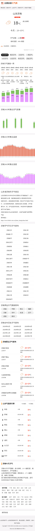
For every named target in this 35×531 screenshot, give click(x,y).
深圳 (7, 504)
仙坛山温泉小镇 (6, 384)
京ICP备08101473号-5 (20, 528)
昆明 (14, 497)
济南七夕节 (9, 271)
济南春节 (9, 238)
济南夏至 (25, 262)
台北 (3, 506)
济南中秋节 (9, 279)
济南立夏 (9, 254)
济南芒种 (9, 262)
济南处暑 (9, 275)
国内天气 (8, 7)
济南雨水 (25, 242)
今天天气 (5, 55)
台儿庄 (6, 445)
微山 (5, 430)
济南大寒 (25, 234)
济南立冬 (9, 291)
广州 (22, 497)
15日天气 (13, 58)
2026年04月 (28, 326)
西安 (22, 504)
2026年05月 (17, 326)
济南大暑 (25, 266)
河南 (19, 490)
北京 (22, 488)
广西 (10, 488)
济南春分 (25, 246)
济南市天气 (20, 7)
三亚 (18, 497)
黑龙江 (4, 490)
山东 (29, 488)
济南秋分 (25, 279)
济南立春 (25, 238)
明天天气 (13, 55)
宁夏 (12, 490)
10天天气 (5, 58)
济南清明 (9, 250)
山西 (16, 490)
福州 (22, 502)
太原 (26, 502)
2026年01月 (28, 329)
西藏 (5, 492)
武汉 (26, 499)
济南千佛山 (5, 357)
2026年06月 (6, 326)
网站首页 (3, 7)
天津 (13, 492)
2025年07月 (28, 336)
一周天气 (29, 55)
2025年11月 (17, 333)
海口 (14, 502)
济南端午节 (26, 258)
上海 (26, 504)
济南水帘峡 (5, 366)
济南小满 (25, 254)
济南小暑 (9, 266)
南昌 (11, 504)
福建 (9, 492)
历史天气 (29, 58)
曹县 (5, 425)
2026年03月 (6, 329)
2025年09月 (6, 336)
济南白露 (25, 275)
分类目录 (10, 3)
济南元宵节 (9, 242)
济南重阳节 (26, 283)
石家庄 (18, 499)
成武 (5, 440)
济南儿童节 (9, 258)
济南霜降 (25, 287)
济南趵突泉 (5, 348)
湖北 (14, 488)
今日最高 (24, 403)
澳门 (23, 490)
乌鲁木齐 (12, 499)
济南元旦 (9, 230)
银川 (7, 506)
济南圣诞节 (9, 299)
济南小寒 (25, 230)
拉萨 (18, 504)
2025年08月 (17, 336)
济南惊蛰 (9, 246)
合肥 (7, 499)
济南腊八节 (9, 234)
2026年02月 (17, 329)
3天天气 (21, 55)
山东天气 (14, 7)
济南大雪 (9, 295)
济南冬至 (25, 295)
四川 (18, 488)
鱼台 (5, 419)
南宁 (10, 497)
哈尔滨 (26, 497)
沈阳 (30, 499)
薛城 (5, 414)
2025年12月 (6, 333)
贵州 (17, 492)
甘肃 (26, 488)
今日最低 (31, 403)
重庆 (8, 490)
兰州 (14, 506)
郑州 (22, 499)
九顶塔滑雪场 (5, 375)
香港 (7, 502)
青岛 (11, 502)
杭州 (30, 502)
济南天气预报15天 (11, 480)
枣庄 (5, 450)
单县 (5, 409)
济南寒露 (9, 287)
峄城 (5, 435)
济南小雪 (25, 291)
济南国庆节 (9, 283)
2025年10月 (28, 333)
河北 (27, 490)
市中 (5, 456)
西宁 (3, 504)
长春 (3, 502)
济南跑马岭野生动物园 (8, 393)
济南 (18, 502)
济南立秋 (25, 271)
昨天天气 (21, 58)
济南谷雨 (25, 250)
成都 (30, 504)
